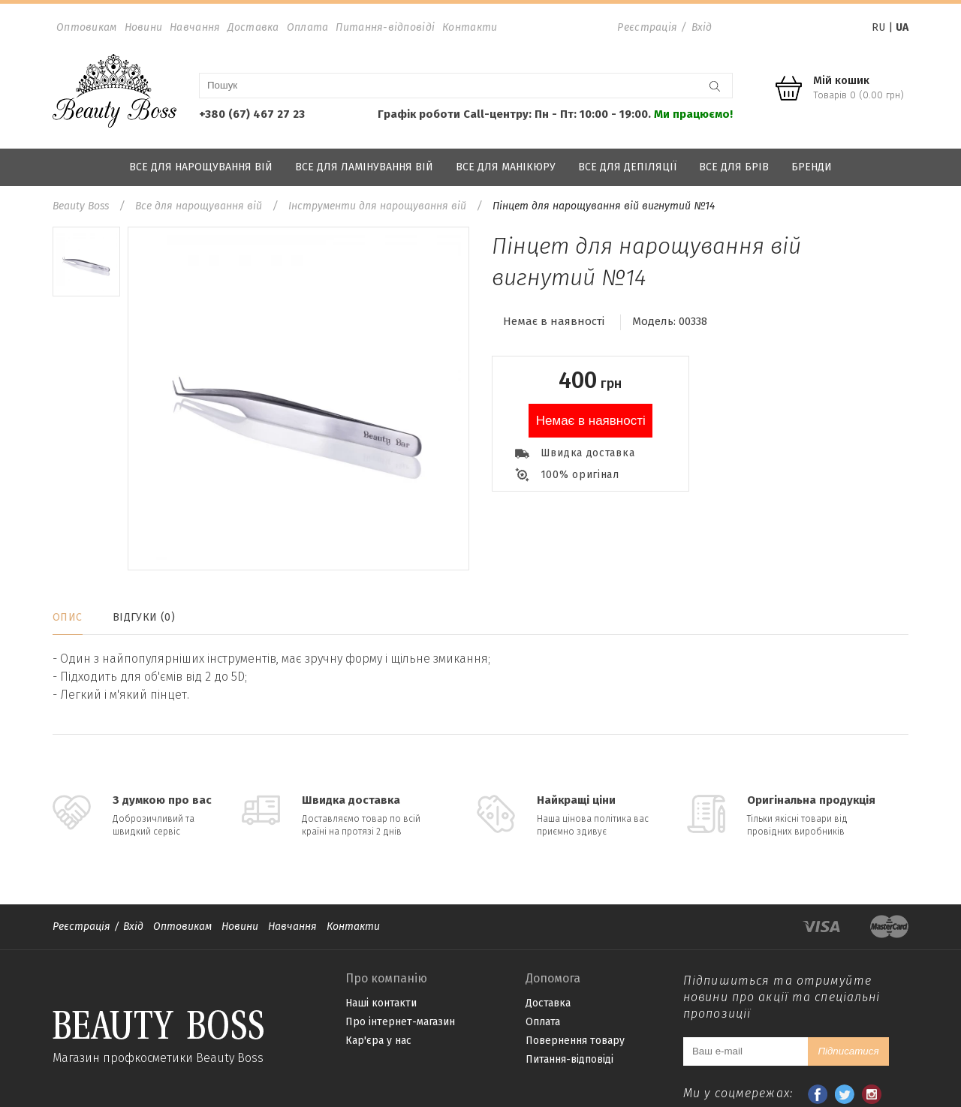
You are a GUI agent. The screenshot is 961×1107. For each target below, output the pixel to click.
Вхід (701, 27)
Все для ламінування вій (364, 167)
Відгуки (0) (144, 617)
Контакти (469, 27)
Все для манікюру (506, 167)
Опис (68, 617)
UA (902, 27)
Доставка (253, 27)
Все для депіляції (627, 167)
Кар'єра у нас (378, 1040)
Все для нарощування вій (201, 167)
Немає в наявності (591, 421)
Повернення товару (575, 1040)
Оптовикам (86, 27)
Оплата (308, 27)
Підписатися (848, 1051)
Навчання (195, 27)
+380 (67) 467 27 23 (252, 114)
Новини (144, 27)
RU (878, 27)
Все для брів (734, 167)
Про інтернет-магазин (400, 1021)
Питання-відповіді (385, 27)
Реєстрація (647, 27)
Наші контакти (381, 1003)
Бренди (811, 167)
